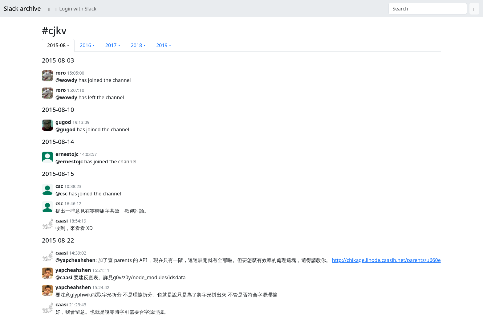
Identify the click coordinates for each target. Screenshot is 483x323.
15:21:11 (101, 270)
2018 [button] (136, 45)
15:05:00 (75, 73)
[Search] (474, 8)
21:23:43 (77, 305)
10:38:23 (73, 186)
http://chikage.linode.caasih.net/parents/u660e (386, 260)
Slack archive (22, 8)
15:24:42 (101, 287)
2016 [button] (85, 45)
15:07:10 (75, 90)
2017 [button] (111, 45)
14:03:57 (88, 154)
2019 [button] (162, 45)
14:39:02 (77, 253)
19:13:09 (81, 122)
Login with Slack (75, 8)
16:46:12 (73, 203)
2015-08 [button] (56, 45)
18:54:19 (77, 221)
